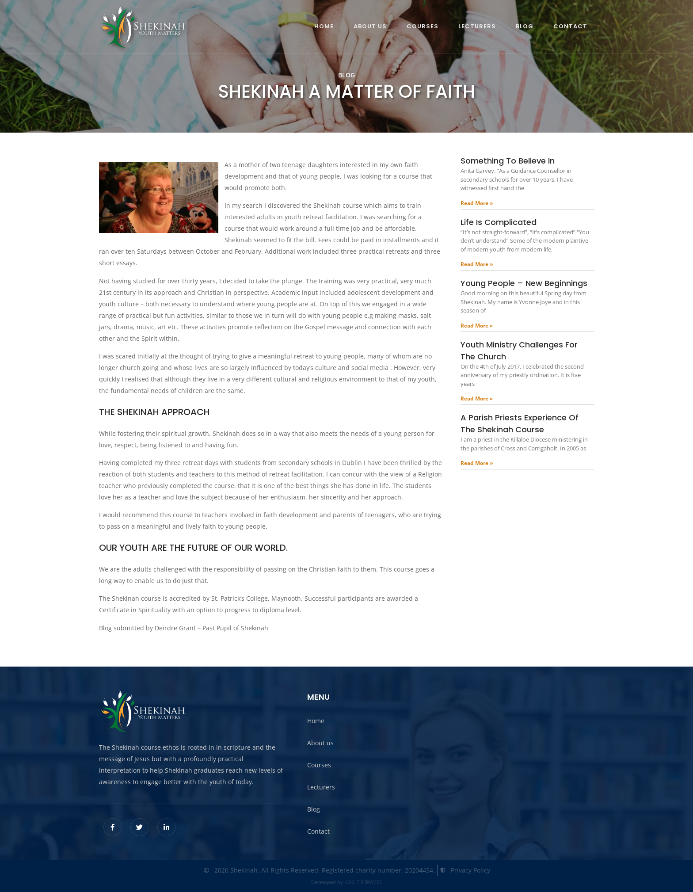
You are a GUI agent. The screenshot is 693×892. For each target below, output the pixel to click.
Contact (570, 26)
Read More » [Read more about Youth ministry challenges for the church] (477, 398)
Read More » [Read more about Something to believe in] (477, 203)
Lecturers (477, 26)
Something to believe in (508, 160)
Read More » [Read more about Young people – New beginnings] (477, 325)
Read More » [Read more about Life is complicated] (477, 264)
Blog (524, 26)
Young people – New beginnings (524, 283)
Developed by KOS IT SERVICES (346, 882)
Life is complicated (499, 222)
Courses (422, 26)
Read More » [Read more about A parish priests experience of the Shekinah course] (477, 463)
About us (370, 26)
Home (324, 26)
